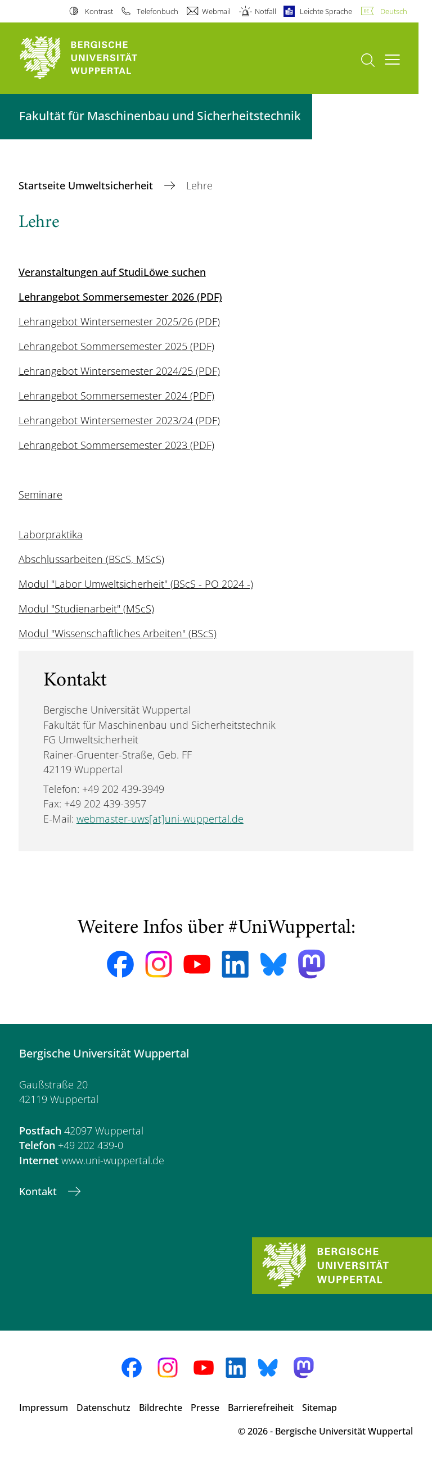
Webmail (216, 11)
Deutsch (393, 11)
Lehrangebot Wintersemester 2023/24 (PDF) (119, 420)
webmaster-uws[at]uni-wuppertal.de (160, 818)
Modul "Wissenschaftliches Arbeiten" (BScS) (118, 633)
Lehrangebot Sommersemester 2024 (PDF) (116, 395)
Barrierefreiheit (261, 1407)
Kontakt (39, 1191)
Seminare (40, 494)
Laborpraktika (51, 534)
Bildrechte (160, 1407)
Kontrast (99, 11)
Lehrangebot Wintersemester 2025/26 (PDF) (119, 321)
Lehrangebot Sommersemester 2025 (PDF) (116, 346)
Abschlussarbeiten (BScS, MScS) (91, 559)
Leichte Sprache (326, 11)
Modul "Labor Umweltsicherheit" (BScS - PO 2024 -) (136, 584)
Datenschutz (103, 1407)
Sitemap (319, 1407)
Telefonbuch (157, 11)
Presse (205, 1407)
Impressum (43, 1407)
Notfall (265, 11)
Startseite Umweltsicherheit (87, 185)
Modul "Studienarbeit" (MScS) (86, 608)
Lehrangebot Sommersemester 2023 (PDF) (116, 445)
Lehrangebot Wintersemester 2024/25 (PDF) (119, 371)
